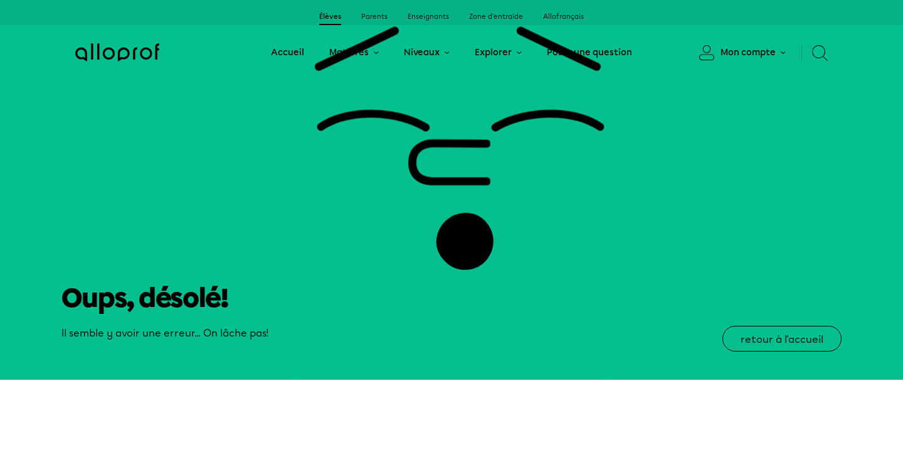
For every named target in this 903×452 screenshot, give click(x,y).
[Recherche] (814, 53)
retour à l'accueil (782, 339)
